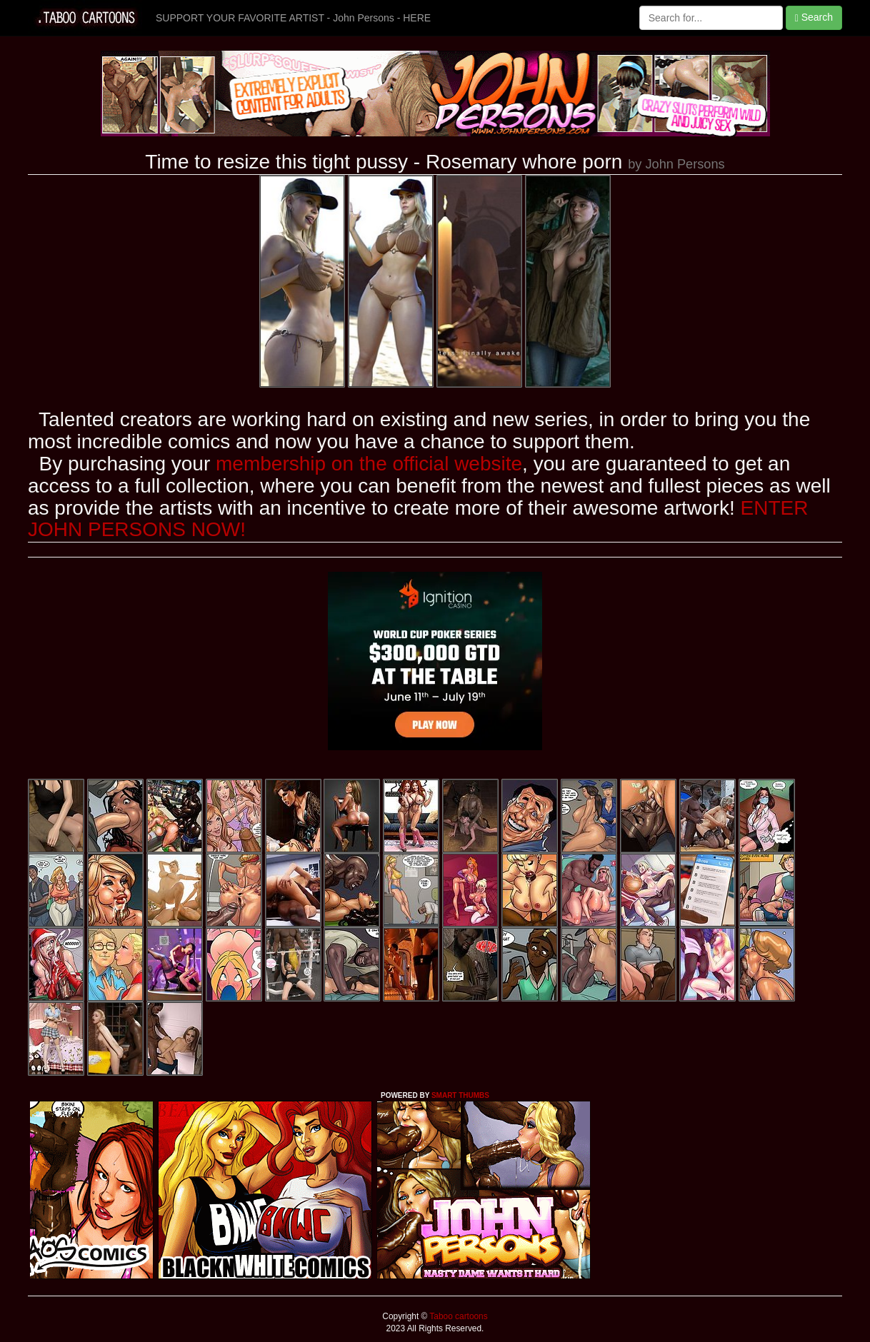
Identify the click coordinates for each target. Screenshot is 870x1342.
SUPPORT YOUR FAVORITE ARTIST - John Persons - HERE (293, 18)
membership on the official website (369, 464)
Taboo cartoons (457, 1316)
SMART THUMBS (460, 1095)
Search (814, 17)
